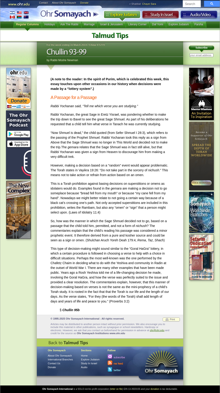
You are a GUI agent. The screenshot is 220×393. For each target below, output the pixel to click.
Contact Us (54, 363)
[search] (191, 4)
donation (154, 389)
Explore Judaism (122, 15)
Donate (84, 2)
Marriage (89, 24)
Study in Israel (160, 15)
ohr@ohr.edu (157, 330)
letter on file (116, 389)
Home (84, 355)
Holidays (49, 24)
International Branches (19, 15)
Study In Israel (89, 363)
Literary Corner (137, 24)
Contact (43, 2)
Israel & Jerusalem (111, 24)
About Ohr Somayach (64, 2)
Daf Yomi (157, 24)
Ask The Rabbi (69, 24)
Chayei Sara (149, 4)
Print (172, 319)
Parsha (198, 24)
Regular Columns (27, 24)
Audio (199, 15)
